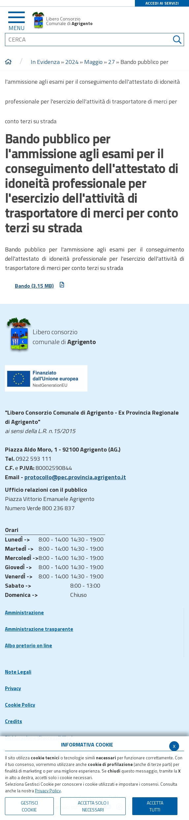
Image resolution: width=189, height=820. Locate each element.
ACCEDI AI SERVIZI (162, 3)
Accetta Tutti (155, 806)
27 (111, 61)
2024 (72, 61)
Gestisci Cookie (29, 806)
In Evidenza (45, 61)
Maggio (93, 61)
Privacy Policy (48, 790)
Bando (40, 285)
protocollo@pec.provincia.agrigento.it (75, 477)
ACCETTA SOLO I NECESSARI (93, 806)
